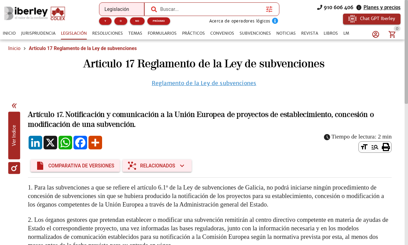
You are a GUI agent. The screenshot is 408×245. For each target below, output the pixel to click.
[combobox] (211, 9)
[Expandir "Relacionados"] (157, 166)
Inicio (14, 48)
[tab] (9, 33)
